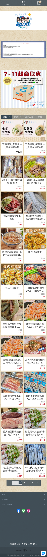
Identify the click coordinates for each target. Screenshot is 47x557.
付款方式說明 (7, 504)
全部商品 (5, 499)
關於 (3, 494)
